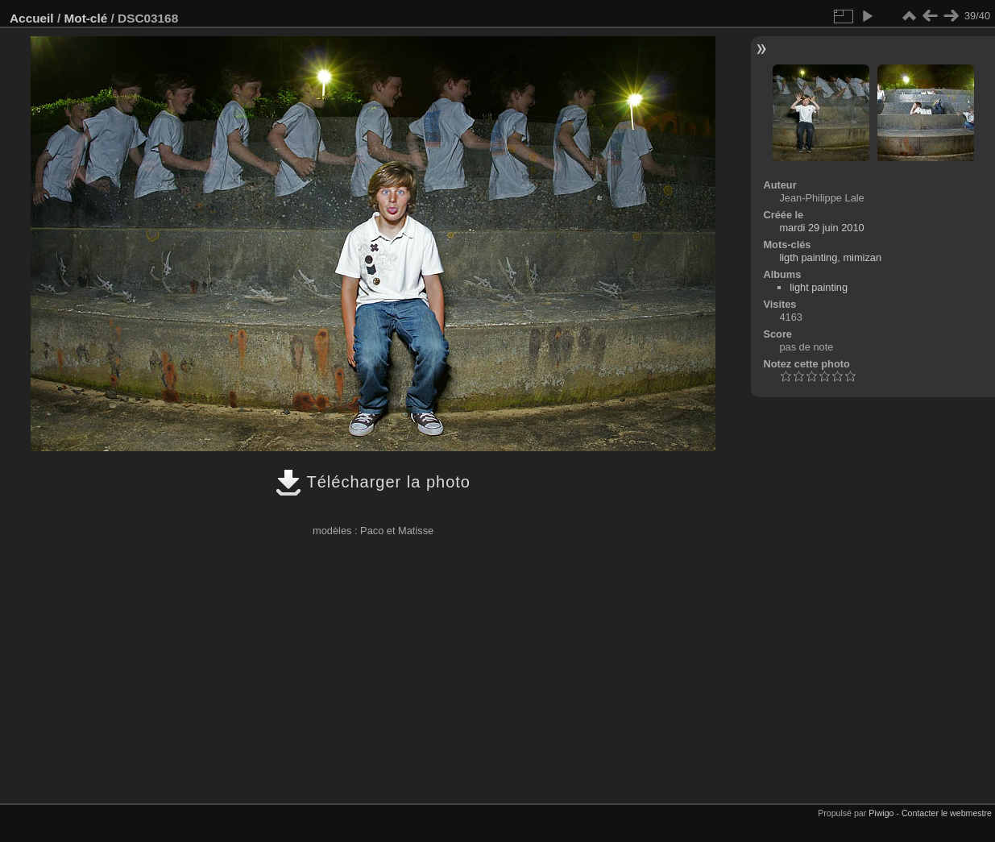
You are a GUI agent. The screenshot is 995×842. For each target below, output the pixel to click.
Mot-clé (85, 18)
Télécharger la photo (373, 482)
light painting (819, 287)
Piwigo (881, 813)
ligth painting (808, 257)
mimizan (862, 257)
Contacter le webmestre (947, 813)
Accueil (32, 18)
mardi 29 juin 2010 (821, 228)
